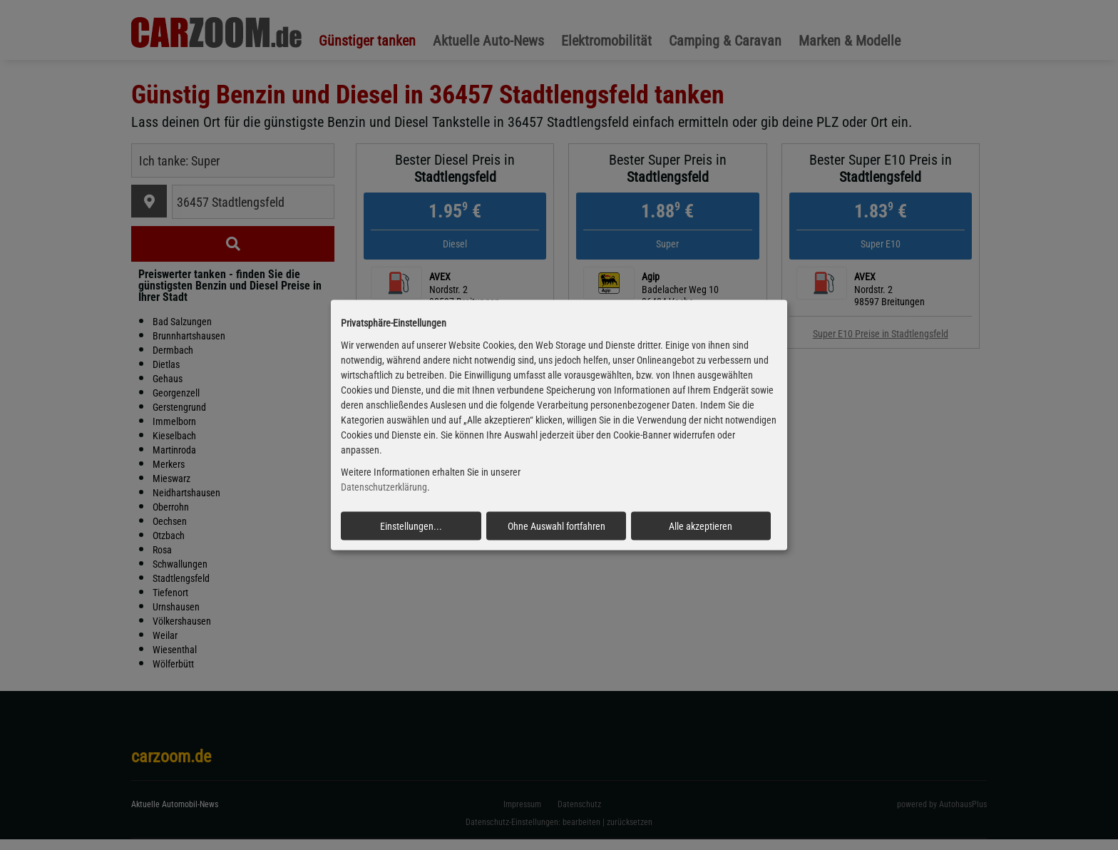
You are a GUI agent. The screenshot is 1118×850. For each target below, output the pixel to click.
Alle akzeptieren (700, 525)
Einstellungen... (411, 525)
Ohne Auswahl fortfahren (556, 525)
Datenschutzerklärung (384, 487)
